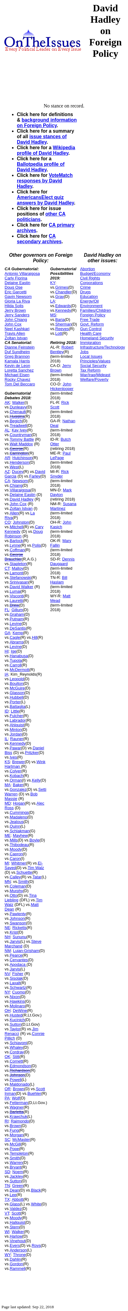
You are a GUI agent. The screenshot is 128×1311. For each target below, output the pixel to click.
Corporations (91, 282)
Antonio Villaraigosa (22, 273)
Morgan (16, 1135)
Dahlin (15, 1259)
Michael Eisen (17, 375)
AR (7, 457)
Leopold (17, 679)
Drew (14, 605)
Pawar (15, 748)
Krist (14, 932)
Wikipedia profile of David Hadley (46, 150)
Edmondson (20, 1065)
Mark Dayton (61, 492)
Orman (16, 780)
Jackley (16, 1176)
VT (7, 1213)
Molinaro (17, 1006)
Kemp (18, 632)
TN (7, 1185)
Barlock (16, 540)
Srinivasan (19, 582)
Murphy (16, 890)
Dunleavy (18, 407)
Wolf (16, 1098)
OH (8, 1010)
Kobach (16, 775)
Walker (18, 402)
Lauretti (16, 600)
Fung (14, 1130)
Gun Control (91, 328)
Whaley (16, 1047)
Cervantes (19, 960)
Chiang (16, 485)
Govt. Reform (92, 324)
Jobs (84, 351)
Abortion (87, 269)
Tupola (16, 660)
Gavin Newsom (18, 296)
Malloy (17, 568)
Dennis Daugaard (62, 561)
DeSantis (18, 628)
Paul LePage (60, 455)
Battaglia (17, 706)
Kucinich (17, 1019)
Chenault (18, 411)
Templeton (19, 1153)
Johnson (17, 918)
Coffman (17, 550)
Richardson (20, 1070)
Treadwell (18, 425)
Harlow (16, 1236)
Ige (13, 651)
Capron (16, 854)
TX (7, 1199)
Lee (13, 1194)
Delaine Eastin (17, 282)
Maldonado (19, 1084)
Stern (14, 1227)
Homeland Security (97, 338)
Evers (15, 1245)
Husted (16, 1015)
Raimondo (20, 1121)
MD (8, 803)
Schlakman (19, 831)
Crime (85, 287)
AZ (7, 471)
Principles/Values (95, 361)
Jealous (17, 821)
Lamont (16, 573)
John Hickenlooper (61, 386)
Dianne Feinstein (20, 347)
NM (8, 950)
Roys (36, 1245)
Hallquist (17, 1222)
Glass (15, 1204)
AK (7, 402)
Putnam (17, 619)
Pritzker (31, 752)
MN (8, 881)
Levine (15, 623)
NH (7, 936)
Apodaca (18, 964)
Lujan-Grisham (26, 950)
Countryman (21, 434)
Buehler (34, 1093)
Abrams (17, 642)
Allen (14, 513)
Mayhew (20, 835)
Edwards (63, 305)
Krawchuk (18, 1116)
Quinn (15, 826)
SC (7, 1139)
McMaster (21, 1139)
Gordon (16, 1264)
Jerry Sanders (17, 315)
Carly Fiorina (16, 278)
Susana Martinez (63, 506)
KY (52, 282)
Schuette (24, 872)
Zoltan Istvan (16, 338)
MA (8, 784)
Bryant (15, 1167)
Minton (16, 729)
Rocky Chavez (17, 379)
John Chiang (16, 319)
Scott (16, 1213)
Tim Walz (36, 867)
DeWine (20, 1010)
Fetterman (19, 1102)
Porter (15, 702)
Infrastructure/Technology (102, 347)
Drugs (85, 292)
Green (17, 1185)
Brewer (18, 761)
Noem (17, 1171)
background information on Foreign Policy (47, 122)
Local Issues (91, 356)
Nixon (15, 996)
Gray (59, 296)
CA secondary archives (39, 238)
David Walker (21, 586)
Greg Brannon (17, 356)
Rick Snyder (59, 473)
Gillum (17, 609)
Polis (36, 545)
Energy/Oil (89, 301)
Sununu (19, 936)
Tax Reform (90, 370)
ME (8, 835)
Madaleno (18, 817)
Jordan (16, 734)
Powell (15, 1079)
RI (7, 1121)
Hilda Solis (14, 305)
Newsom (20, 480)
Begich (16, 421)
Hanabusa (19, 656)
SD (7, 1171)
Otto (13, 895)
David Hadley (21, 499)
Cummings (19, 812)
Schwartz (18, 987)
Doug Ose (14, 287)
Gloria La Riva (17, 301)
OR (8, 1089)
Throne (19, 1254)
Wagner (17, 1107)
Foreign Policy (92, 315)
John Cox (13, 324)
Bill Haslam (58, 579)
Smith (23, 881)
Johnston (21, 522)
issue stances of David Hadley (42, 139)
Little (15, 711)
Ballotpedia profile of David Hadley (40, 167)
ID (7, 711)
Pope (14, 1148)
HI (7, 651)
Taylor (15, 1029)
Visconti (17, 596)
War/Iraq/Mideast (95, 375)
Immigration (90, 342)
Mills (14, 840)
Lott (58, 333)
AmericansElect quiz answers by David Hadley (45, 200)
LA (52, 301)
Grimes (61, 287)
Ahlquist (17, 725)
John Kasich (60, 524)
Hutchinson (22, 457)
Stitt (16, 1056)
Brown (18, 1089)
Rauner (16, 738)
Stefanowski (20, 577)
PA (7, 1098)
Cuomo (18, 992)
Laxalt (15, 983)
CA (7, 480)
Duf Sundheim (17, 351)
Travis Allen (15, 333)
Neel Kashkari (17, 328)
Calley (15, 877)
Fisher (17, 973)
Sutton (15, 1024)
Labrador (18, 720)
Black (36, 1190)
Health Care (90, 333)
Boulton (16, 683)
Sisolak (16, 978)
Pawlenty (18, 913)
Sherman (63, 324)
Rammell (17, 1268)
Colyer (15, 771)
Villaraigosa (20, 490)
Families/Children (95, 310)
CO (8, 522)
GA (7, 632)
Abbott (17, 1199)
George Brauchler (14, 556)
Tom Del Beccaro (20, 384)
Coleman (18, 886)
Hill (34, 637)
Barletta (17, 1112)
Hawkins (17, 1001)
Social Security (93, 365)
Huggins (17, 416)
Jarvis (15, 941)
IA (6, 674)
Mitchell (16, 527)
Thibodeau (19, 844)
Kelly (36, 780)
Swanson (18, 923)
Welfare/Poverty (94, 379)
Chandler (63, 292)
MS (53, 315)
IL (6, 738)
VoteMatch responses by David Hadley (45, 181)
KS (7, 761)
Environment (91, 305)
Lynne (15, 545)
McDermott (19, 669)
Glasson (17, 692)
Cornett (16, 1061)
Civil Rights (90, 278)
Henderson (19, 462)
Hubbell (16, 697)
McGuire (17, 688)
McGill (15, 1144)
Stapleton (18, 563)
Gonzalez (18, 789)
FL (7, 609)
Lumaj (15, 591)
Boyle (34, 840)
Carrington (19, 453)
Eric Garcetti (16, 292)
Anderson (18, 1250)
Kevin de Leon (17, 365)
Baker (18, 784)
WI (7, 1231)
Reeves (62, 328)
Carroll (15, 665)
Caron (15, 858)
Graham (17, 614)
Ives (13, 757)
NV (7, 973)
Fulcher (16, 715)
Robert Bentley (61, 349)
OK (7, 1056)
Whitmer (18, 863)
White (36, 1204)
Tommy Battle (22, 439)
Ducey (17, 471)
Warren (16, 1162)
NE (7, 927)
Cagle (15, 637)
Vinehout (17, 1241)
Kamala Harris (17, 361)
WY (8, 1254)
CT (7, 568)
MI (7, 863)
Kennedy (17, 743)
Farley (34, 476)
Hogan (19, 803)
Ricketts (19, 927)
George (16, 448)
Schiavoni (18, 1042)
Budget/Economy (95, 273)
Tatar (37, 877)
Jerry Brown (15, 310)
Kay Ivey (19, 430)
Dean (14, 1190)
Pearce (16, 955)
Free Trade (90, 319)
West (14, 467)
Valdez (16, 1208)
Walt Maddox (21, 444)
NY (7, 992)
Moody (16, 849)
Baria (59, 319)
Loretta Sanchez (19, 370)
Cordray (17, 1052)
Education (89, 296)
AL (7, 430)
